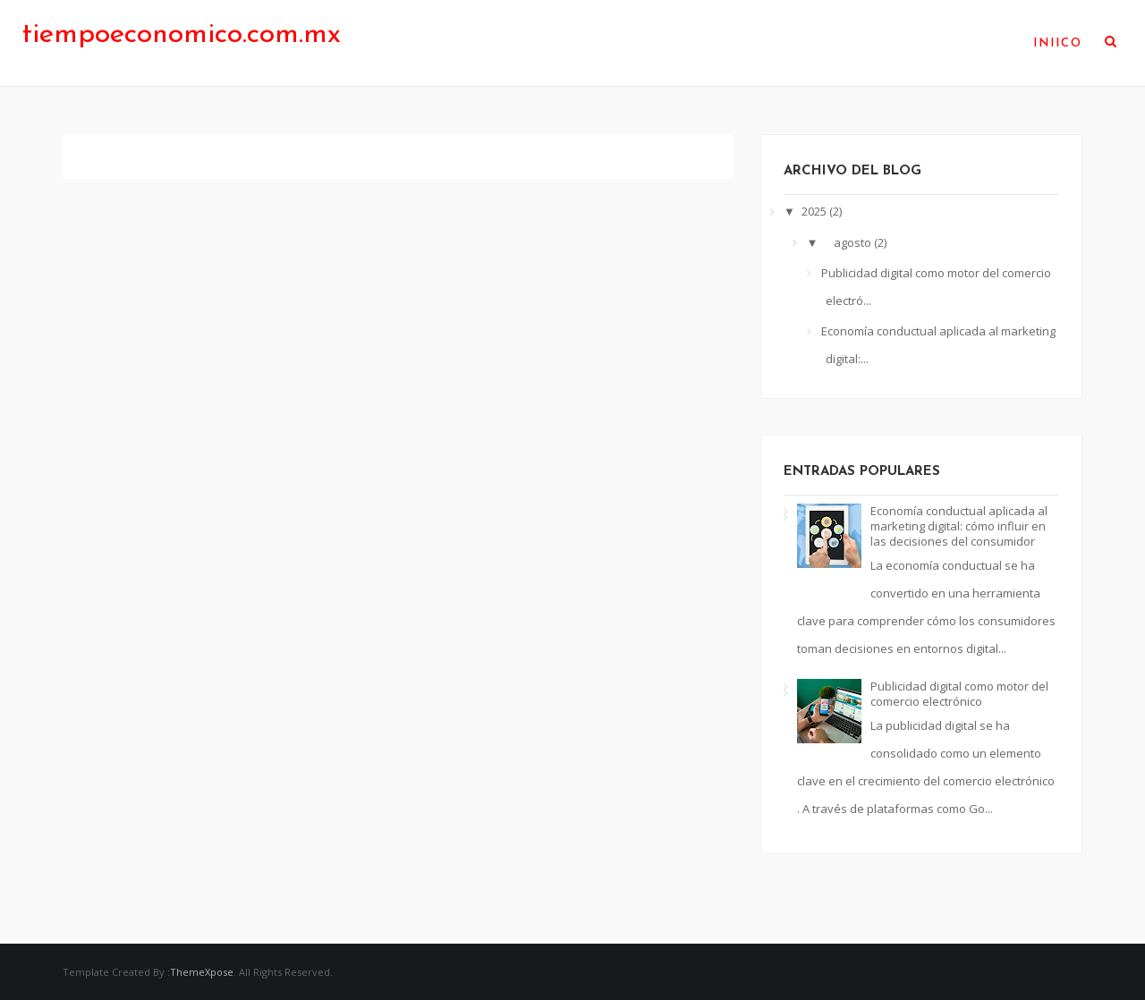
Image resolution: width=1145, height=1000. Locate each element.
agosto (854, 242)
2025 (815, 211)
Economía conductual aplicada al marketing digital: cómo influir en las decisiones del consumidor (958, 526)
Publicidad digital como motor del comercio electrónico (959, 693)
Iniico (1057, 43)
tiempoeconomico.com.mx (181, 35)
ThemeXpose (201, 972)
